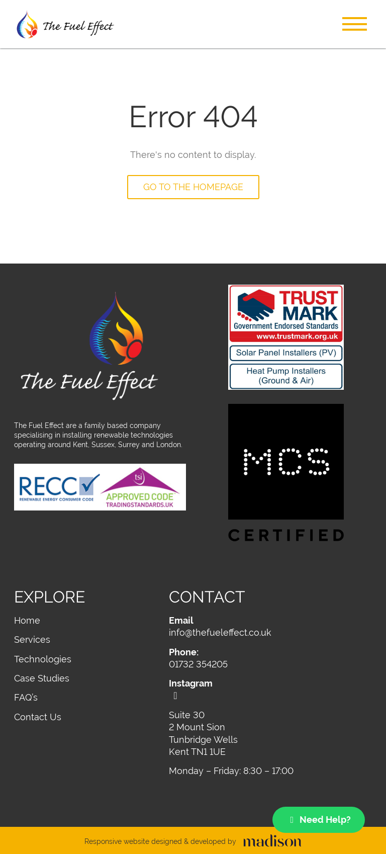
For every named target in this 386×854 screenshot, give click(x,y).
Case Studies (41, 678)
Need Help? (318, 819)
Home (27, 620)
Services (32, 639)
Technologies (42, 659)
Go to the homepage (193, 187)
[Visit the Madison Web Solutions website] (193, 842)
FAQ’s (26, 697)
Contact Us (37, 717)
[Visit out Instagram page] (270, 689)
